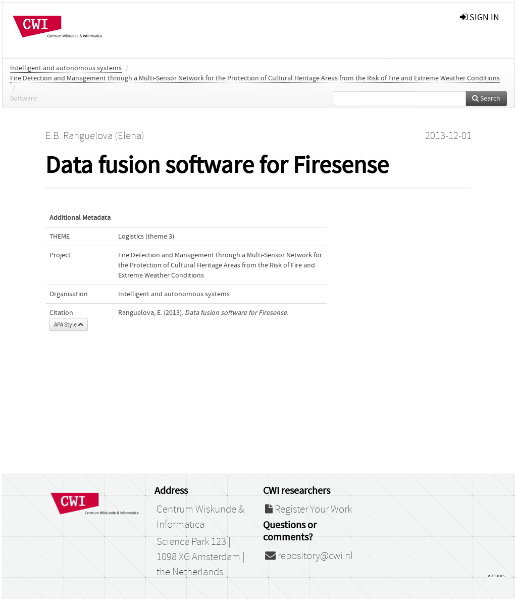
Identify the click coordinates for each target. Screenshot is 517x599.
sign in (479, 17)
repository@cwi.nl (309, 556)
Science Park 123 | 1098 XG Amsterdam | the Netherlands (201, 557)
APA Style (68, 324)
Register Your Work (308, 509)
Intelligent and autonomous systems (66, 68)
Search (486, 99)
